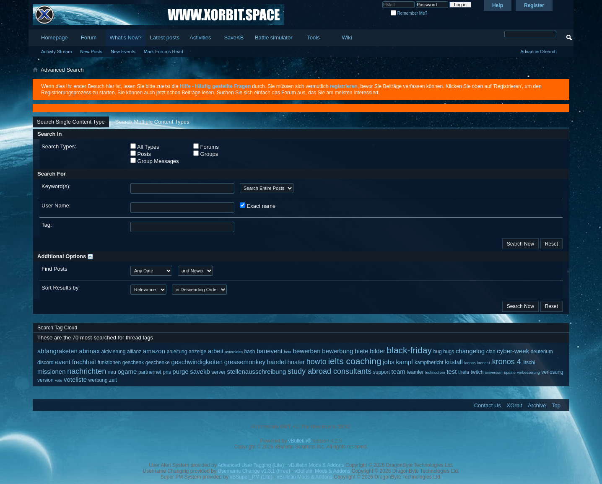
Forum (89, 37)
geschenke (157, 362)
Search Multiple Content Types (152, 122)
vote (58, 380)
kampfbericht (429, 362)
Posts (140, 153)
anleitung (177, 352)
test (451, 371)
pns (167, 372)
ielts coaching (354, 361)
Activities (200, 37)
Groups (205, 153)
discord (45, 362)
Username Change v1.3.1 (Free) (254, 471)
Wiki (347, 37)
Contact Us (487, 405)
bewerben (307, 351)
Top (556, 405)
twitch (477, 372)
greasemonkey (244, 361)
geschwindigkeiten (197, 361)
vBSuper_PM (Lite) (251, 477)
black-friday (409, 350)
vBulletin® (299, 441)
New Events (123, 51)
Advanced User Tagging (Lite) (251, 465)
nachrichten (86, 371)
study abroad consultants (329, 371)
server (218, 372)
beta (288, 352)
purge (180, 371)
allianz (134, 352)
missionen (51, 371)
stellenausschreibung (256, 371)
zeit (113, 380)
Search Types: (59, 146)
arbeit (216, 351)
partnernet (149, 372)
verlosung (552, 372)
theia (463, 372)
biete (361, 351)
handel (276, 361)
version (45, 380)
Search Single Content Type (71, 122)
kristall (454, 361)
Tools (313, 37)
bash (249, 352)
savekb (200, 371)
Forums (206, 146)
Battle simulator (274, 37)
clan (491, 352)
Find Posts (54, 269)
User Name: (56, 205)
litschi (528, 362)
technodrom (435, 372)
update (510, 372)
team (398, 371)
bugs (448, 352)
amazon (154, 351)
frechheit (84, 361)
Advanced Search (538, 51)
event (62, 361)
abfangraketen (57, 351)
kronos (469, 363)
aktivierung (113, 352)
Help (497, 5)
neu (112, 372)
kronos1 (483, 363)
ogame (127, 371)
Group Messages (154, 161)
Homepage (54, 37)
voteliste (75, 379)
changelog (470, 351)
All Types (144, 146)
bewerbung (337, 351)
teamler (415, 372)
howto (316, 361)
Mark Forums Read (163, 51)
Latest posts (164, 37)
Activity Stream (56, 51)
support (381, 372)
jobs (388, 361)
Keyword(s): (56, 186)
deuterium (542, 352)
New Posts (91, 51)
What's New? (126, 37)
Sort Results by (60, 288)
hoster (296, 361)
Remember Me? (409, 13)
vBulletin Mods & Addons (316, 465)
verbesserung (528, 372)
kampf (404, 361)
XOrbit (514, 405)
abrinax (89, 351)
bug (437, 352)
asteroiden (234, 352)
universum (494, 372)
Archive (537, 405)
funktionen (109, 362)
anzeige (197, 352)
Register (534, 5)
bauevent (270, 351)
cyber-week (513, 351)
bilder (377, 351)
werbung (98, 380)
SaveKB (234, 37)
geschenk (133, 362)
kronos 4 (506, 361)
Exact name (257, 205)
